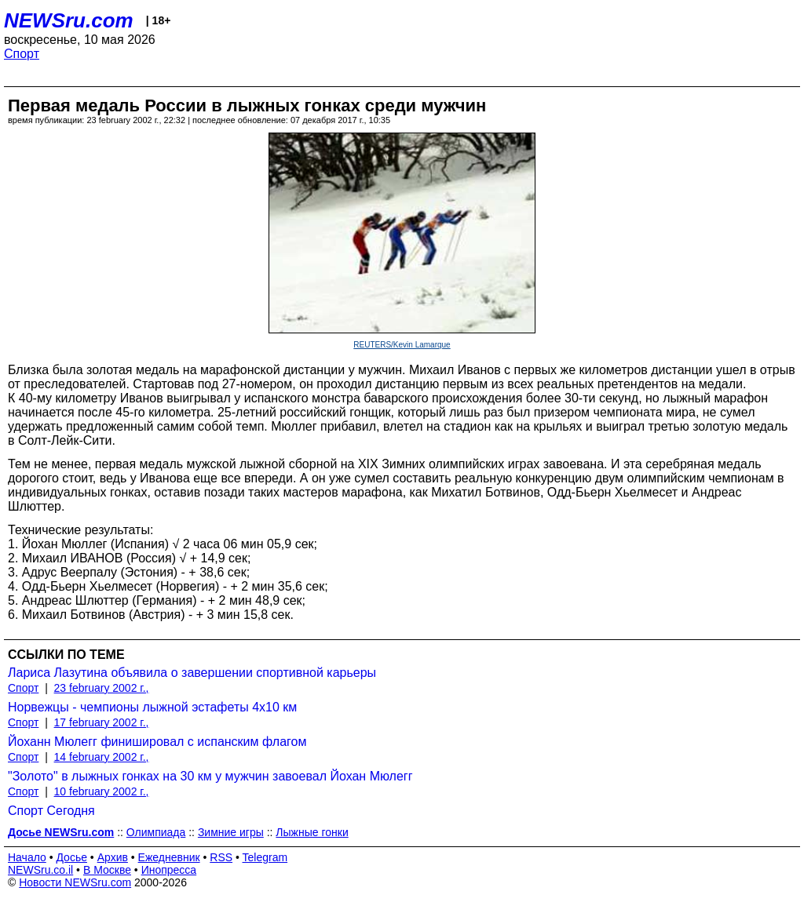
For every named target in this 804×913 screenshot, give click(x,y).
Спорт (21, 53)
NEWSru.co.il (40, 870)
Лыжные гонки (312, 832)
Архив (112, 857)
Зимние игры (231, 832)
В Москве (107, 870)
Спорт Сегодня (51, 810)
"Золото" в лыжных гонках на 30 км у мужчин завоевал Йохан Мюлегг (210, 776)
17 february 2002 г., (101, 722)
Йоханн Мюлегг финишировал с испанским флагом (157, 741)
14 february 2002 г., (101, 757)
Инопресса (169, 870)
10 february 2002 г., (101, 791)
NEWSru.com (68, 20)
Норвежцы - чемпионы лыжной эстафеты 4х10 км (152, 707)
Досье (71, 857)
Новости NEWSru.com (75, 882)
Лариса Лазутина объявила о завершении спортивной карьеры (192, 672)
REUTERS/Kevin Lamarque (401, 344)
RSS (221, 857)
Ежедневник (169, 857)
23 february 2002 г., (101, 688)
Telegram (265, 857)
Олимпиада (156, 832)
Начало (27, 857)
